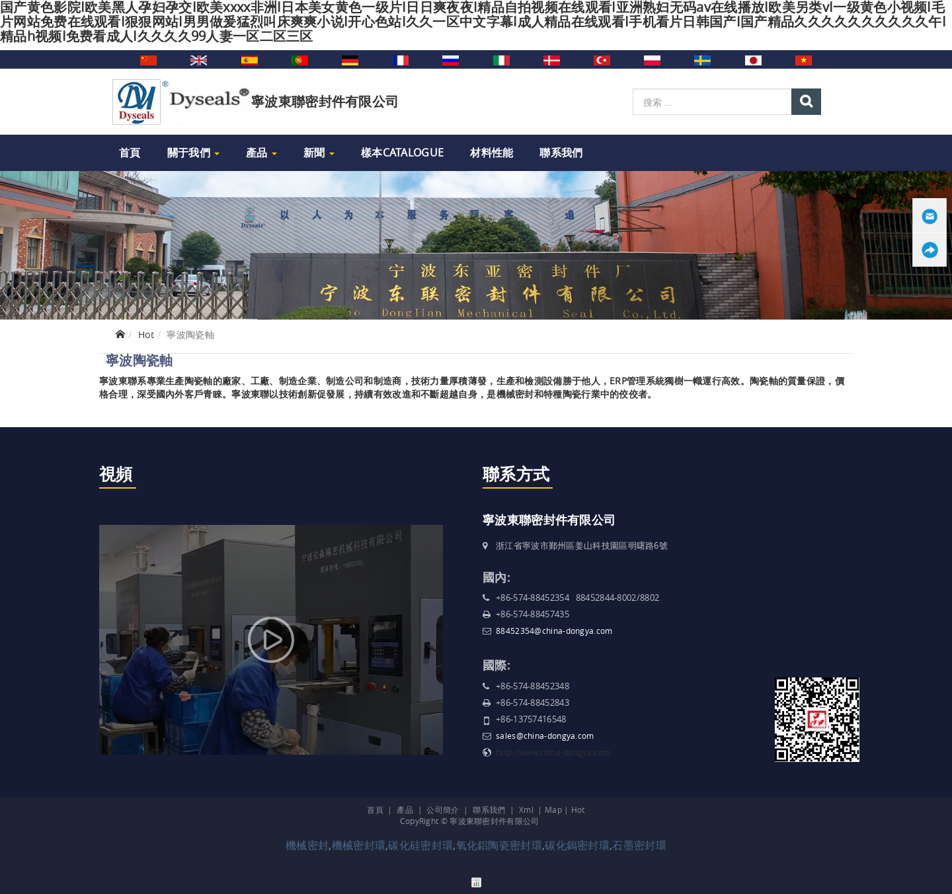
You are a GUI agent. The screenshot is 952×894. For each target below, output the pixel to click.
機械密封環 (359, 845)
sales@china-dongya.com (545, 735)
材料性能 (491, 152)
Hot (146, 334)
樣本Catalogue (402, 152)
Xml (526, 809)
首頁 (130, 152)
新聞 (319, 152)
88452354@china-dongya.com (554, 630)
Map (553, 809)
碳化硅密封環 (420, 845)
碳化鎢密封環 (577, 845)
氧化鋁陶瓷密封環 (499, 845)
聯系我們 (560, 152)
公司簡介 (442, 809)
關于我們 (193, 152)
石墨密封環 (639, 845)
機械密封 (307, 845)
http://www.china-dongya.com (553, 752)
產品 (261, 152)
